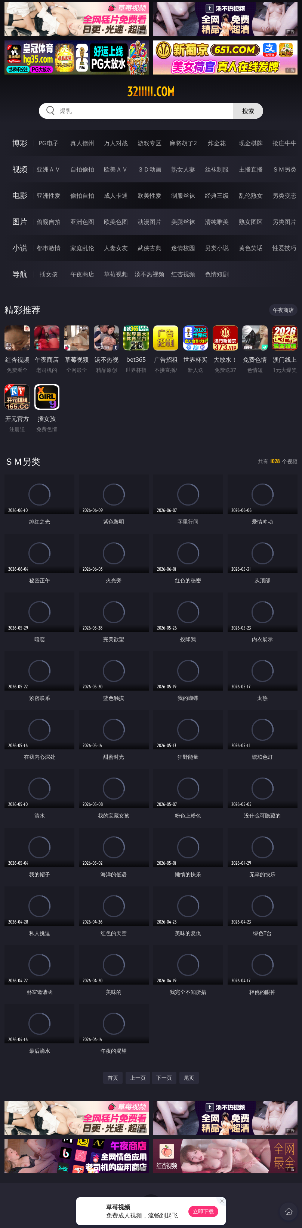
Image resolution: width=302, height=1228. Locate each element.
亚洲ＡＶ (49, 169)
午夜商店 (82, 274)
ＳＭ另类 (284, 169)
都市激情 (49, 248)
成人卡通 (116, 195)
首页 (113, 1077)
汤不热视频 (149, 274)
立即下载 (203, 1211)
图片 (19, 221)
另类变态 (284, 195)
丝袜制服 (217, 169)
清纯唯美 (217, 222)
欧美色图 (116, 222)
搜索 (248, 111)
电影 (19, 195)
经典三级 (217, 195)
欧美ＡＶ (116, 169)
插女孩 (49, 274)
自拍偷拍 (82, 169)
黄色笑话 (251, 248)
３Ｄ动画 (149, 169)
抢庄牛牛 (284, 143)
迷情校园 (183, 248)
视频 (19, 169)
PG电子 (48, 143)
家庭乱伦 (82, 248)
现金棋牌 (251, 143)
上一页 (138, 1077)
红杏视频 (183, 274)
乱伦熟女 (251, 195)
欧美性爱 (149, 195)
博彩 (19, 143)
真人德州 (82, 143)
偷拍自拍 (82, 195)
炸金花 (217, 143)
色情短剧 (217, 274)
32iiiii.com (151, 91)
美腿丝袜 (183, 222)
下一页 (164, 1077)
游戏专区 (149, 143)
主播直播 (251, 169)
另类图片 (284, 222)
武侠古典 (149, 248)
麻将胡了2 (183, 143)
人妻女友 (116, 248)
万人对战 (116, 143)
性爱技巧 (284, 248)
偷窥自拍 (49, 222)
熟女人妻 (183, 169)
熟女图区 (251, 222)
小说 (19, 248)
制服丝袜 (183, 195)
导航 (19, 274)
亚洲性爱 (49, 195)
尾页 (189, 1077)
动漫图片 (149, 222)
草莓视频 (116, 274)
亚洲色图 (82, 222)
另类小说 (217, 248)
